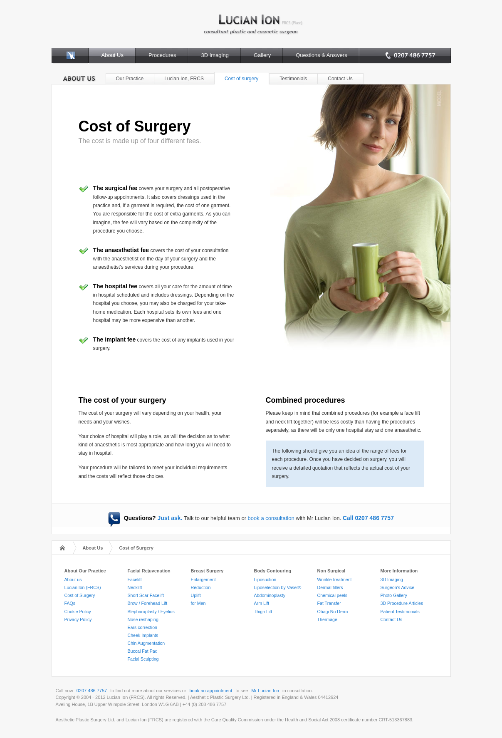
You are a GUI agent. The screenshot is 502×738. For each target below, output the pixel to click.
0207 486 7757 (92, 690)
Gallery (262, 55)
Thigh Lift (263, 611)
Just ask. (170, 518)
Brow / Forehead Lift (148, 603)
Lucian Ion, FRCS (184, 79)
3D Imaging (214, 55)
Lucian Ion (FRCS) (82, 587)
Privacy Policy (78, 619)
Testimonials (293, 79)
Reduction (201, 587)
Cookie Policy (77, 611)
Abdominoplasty (270, 595)
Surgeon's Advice (398, 587)
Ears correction (142, 627)
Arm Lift (262, 603)
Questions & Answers (321, 55)
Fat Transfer (329, 603)
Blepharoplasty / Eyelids (151, 611)
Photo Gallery (394, 595)
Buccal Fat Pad (143, 651)
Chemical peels (332, 595)
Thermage (327, 619)
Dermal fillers (330, 587)
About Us (112, 55)
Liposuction (265, 579)
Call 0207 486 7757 (368, 518)
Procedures (162, 55)
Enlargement (203, 579)
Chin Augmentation (146, 643)
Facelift (135, 579)
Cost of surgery (241, 79)
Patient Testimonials (400, 611)
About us (73, 579)
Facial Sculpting (143, 658)
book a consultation (271, 518)
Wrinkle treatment (334, 579)
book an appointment (211, 690)
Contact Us (340, 79)
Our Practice (130, 79)
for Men (198, 603)
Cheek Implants (143, 635)
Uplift (196, 595)
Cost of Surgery (136, 547)
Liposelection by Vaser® (278, 587)
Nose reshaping (143, 619)
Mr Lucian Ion (265, 690)
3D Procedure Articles (402, 603)
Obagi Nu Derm (332, 611)
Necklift (135, 587)
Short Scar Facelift (146, 595)
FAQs (70, 603)
